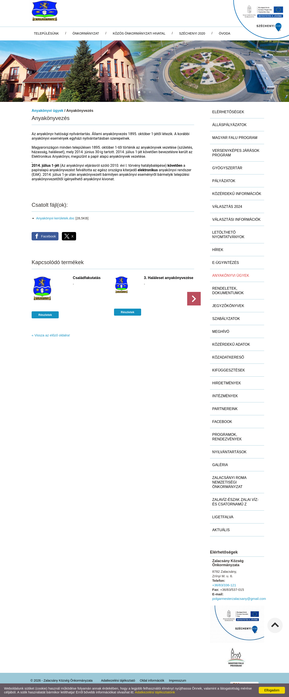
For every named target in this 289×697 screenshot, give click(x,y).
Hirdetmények (226, 383)
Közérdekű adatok (231, 344)
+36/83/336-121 (224, 585)
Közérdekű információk (236, 194)
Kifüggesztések (228, 370)
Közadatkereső (228, 357)
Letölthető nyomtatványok (228, 234)
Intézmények (225, 396)
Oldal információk (152, 680)
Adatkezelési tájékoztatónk (155, 692)
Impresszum (177, 680)
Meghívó (220, 331)
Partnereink (225, 409)
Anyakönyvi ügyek (47, 111)
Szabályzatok (226, 319)
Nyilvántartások (229, 452)
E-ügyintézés (225, 263)
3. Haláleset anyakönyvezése (168, 278)
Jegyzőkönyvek (228, 306)
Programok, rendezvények (227, 437)
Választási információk (236, 219)
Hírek (217, 250)
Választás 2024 (227, 207)
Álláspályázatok (229, 125)
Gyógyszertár (227, 168)
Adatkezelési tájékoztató (118, 680)
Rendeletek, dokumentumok (228, 290)
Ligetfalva (222, 517)
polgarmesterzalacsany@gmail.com (239, 599)
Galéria (220, 465)
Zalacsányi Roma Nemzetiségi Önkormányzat (229, 482)
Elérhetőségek (228, 112)
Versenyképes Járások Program (235, 153)
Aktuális (221, 530)
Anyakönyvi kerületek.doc (55, 218)
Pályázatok (223, 181)
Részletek (45, 315)
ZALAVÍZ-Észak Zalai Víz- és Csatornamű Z (235, 502)
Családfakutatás (87, 278)
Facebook (222, 422)
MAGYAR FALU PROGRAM (234, 138)
